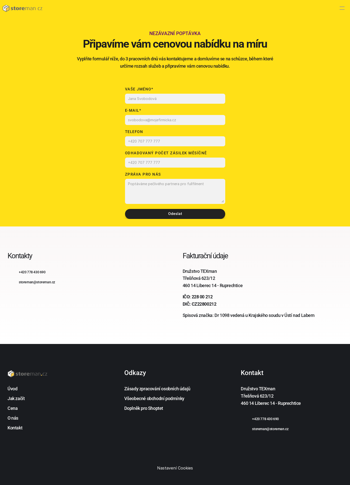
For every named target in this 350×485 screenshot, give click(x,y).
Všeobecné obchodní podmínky (154, 398)
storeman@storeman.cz (270, 429)
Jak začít (16, 398)
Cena (13, 408)
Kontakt (15, 427)
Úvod (12, 388)
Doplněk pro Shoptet (143, 408)
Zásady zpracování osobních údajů (157, 388)
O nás (13, 418)
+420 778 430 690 (265, 419)
